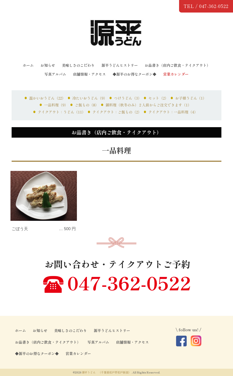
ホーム (28, 65)
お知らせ (48, 65)
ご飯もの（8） (87, 105)
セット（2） (158, 98)
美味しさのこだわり (78, 65)
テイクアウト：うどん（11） (62, 112)
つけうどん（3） (128, 98)
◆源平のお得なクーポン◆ (134, 74)
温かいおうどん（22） (47, 98)
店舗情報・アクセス (89, 74)
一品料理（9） (56, 105)
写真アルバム (55, 74)
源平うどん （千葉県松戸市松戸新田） (106, 372)
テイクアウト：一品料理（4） (173, 112)
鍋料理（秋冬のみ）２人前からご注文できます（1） (148, 105)
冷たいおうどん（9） (89, 98)
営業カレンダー (176, 74)
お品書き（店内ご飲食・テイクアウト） (177, 65)
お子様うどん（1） (190, 98)
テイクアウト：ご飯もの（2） (117, 112)
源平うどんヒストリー (119, 65)
